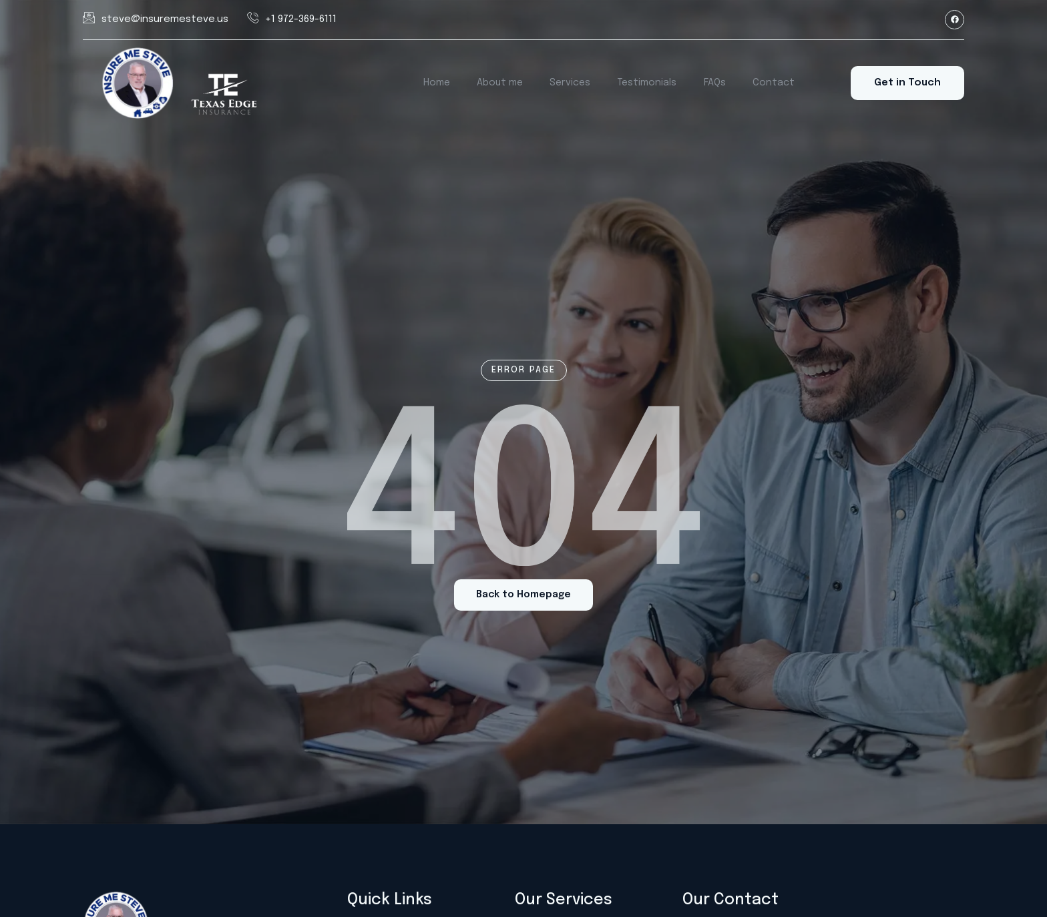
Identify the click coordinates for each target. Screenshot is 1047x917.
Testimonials (648, 82)
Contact (772, 82)
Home (441, 82)
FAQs (714, 82)
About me (503, 82)
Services (572, 82)
